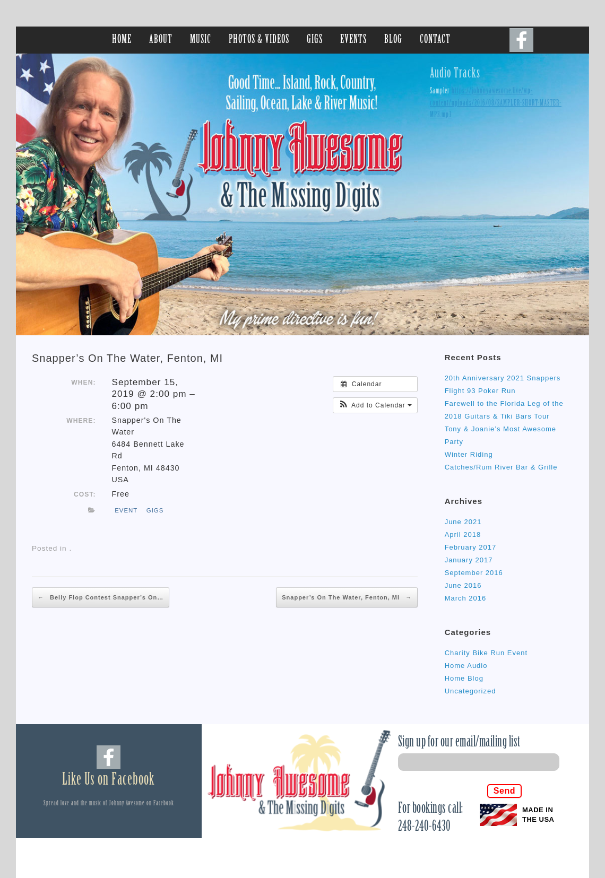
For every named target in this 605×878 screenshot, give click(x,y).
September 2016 (474, 573)
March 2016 (466, 598)
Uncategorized (470, 691)
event (126, 510)
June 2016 (463, 585)
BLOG (393, 40)
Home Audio (466, 666)
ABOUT (160, 40)
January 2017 (469, 560)
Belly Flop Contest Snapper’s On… (100, 597)
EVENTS (353, 40)
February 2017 (471, 547)
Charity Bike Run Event (486, 653)
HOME (122, 40)
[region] (302, 194)
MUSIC (200, 40)
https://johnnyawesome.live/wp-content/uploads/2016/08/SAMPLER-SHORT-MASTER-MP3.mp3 (495, 103)
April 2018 (463, 534)
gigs (155, 510)
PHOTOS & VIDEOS (259, 40)
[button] (375, 405)
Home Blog (464, 678)
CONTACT (435, 40)
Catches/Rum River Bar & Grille (501, 467)
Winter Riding (469, 454)
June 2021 (463, 522)
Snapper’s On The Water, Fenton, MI (127, 358)
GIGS (315, 40)
